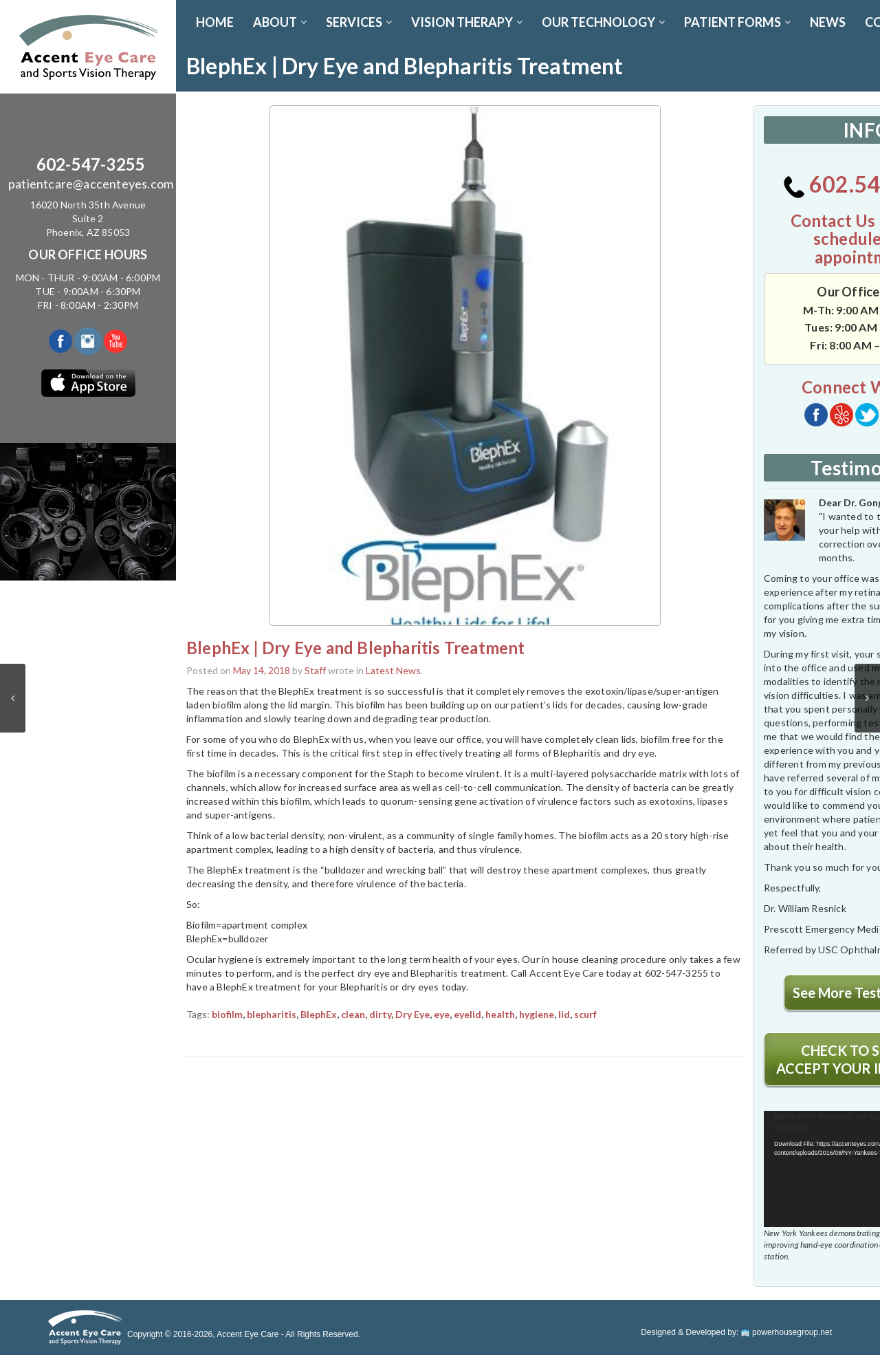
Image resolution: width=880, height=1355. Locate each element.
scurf (585, 1014)
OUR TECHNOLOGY (603, 22)
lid (564, 1014)
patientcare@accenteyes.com (90, 183)
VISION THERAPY (466, 22)
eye (442, 1014)
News (828, 22)
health (500, 1014)
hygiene (536, 1014)
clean (353, 1014)
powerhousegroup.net (786, 1332)
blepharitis (271, 1014)
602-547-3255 (90, 164)
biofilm (227, 1014)
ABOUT (280, 22)
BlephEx (318, 1014)
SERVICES (359, 22)
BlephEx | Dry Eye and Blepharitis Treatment (355, 648)
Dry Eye (412, 1014)
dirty (380, 1014)
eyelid (467, 1014)
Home (215, 22)
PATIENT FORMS (737, 22)
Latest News (393, 670)
